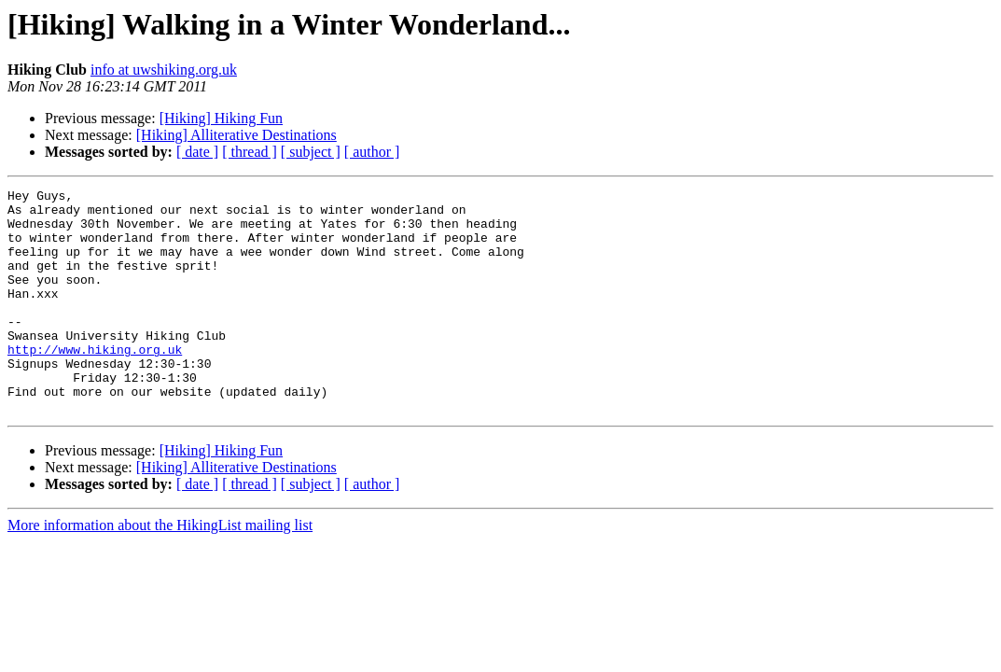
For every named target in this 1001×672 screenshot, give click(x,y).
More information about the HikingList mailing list (160, 570)
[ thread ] (249, 152)
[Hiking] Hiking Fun (221, 118)
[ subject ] (311, 152)
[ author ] (372, 152)
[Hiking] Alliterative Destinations (236, 135)
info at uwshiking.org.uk (163, 69)
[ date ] (197, 152)
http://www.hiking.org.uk (94, 382)
